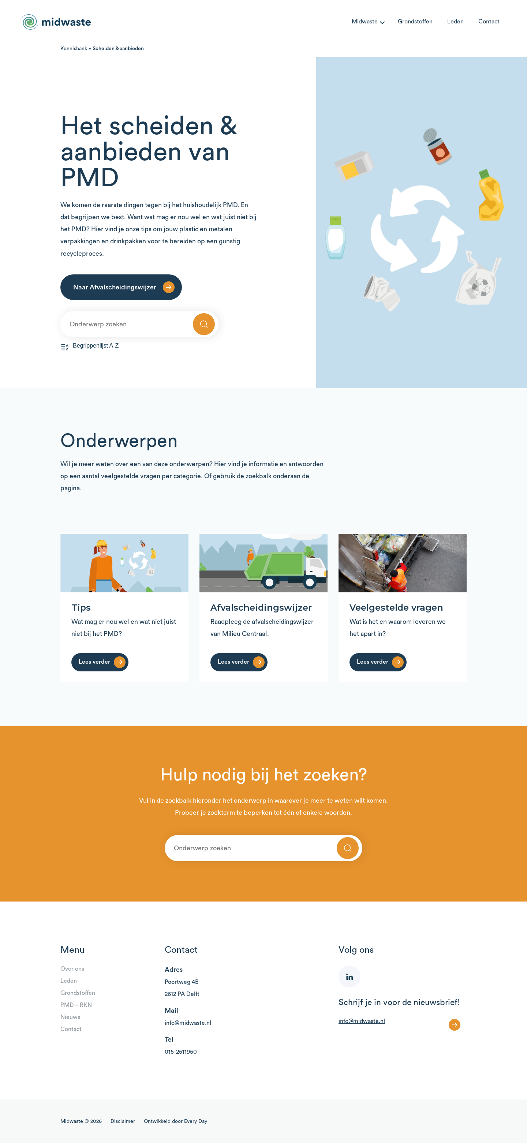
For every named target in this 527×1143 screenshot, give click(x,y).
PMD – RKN (76, 1005)
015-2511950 (181, 1052)
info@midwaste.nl (188, 1023)
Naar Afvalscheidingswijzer (114, 287)
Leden (455, 22)
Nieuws (70, 1017)
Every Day (195, 1121)
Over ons (72, 969)
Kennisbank (73, 48)
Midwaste (365, 22)
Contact (489, 22)
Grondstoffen (415, 22)
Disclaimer (123, 1121)
